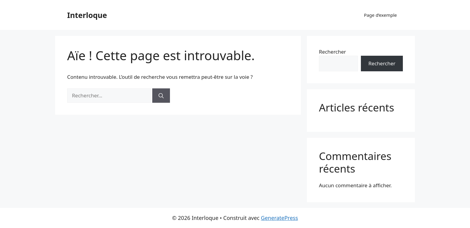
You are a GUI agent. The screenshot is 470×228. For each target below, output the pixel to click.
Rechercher (332, 51)
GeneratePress (279, 217)
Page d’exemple (380, 15)
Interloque (87, 15)
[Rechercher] (161, 95)
